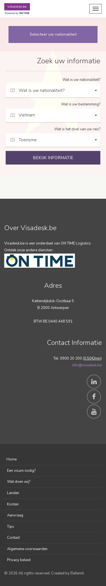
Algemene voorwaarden (27, 549)
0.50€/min (92, 358)
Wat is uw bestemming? (80, 104)
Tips (10, 526)
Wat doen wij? (18, 481)
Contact (13, 537)
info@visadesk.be (87, 365)
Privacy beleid (19, 560)
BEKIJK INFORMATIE (53, 158)
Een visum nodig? (21, 470)
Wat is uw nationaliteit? (81, 79)
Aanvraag (15, 515)
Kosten (13, 504)
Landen (13, 493)
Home (12, 459)
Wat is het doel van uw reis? (77, 129)
